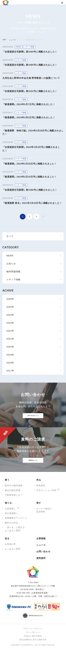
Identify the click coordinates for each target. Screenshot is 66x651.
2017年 (10, 370)
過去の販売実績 (12, 490)
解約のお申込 (11, 523)
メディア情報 (13, 279)
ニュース (12, 40)
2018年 (10, 363)
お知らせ (11, 263)
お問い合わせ (43, 551)
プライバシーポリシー (33, 628)
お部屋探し (10, 509)
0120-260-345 (23, 593)
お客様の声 (10, 544)
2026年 (10, 299)
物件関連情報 (13, 271)
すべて (9, 236)
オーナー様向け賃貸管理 (44, 510)
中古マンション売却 (46, 490)
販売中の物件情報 (14, 485)
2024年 (10, 315)
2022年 (10, 331)
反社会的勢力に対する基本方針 (33, 640)
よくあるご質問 (12, 549)
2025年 (10, 307)
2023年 (10, 323)
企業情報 (41, 538)
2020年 (10, 347)
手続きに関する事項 (33, 636)
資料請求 (41, 558)
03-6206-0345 (27, 589)
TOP (4, 40)
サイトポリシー (33, 632)
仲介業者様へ (11, 513)
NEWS (9, 255)
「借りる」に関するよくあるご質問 (15, 529)
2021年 (10, 339)
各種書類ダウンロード (16, 518)
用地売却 (40, 485)
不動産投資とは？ (14, 495)
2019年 (10, 355)
